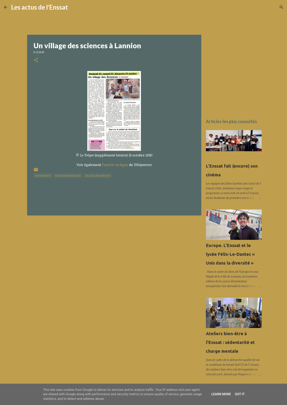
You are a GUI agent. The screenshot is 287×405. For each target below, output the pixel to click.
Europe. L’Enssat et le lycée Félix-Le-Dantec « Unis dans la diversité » (230, 254)
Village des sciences (97, 175)
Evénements (43, 175)
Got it (240, 394)
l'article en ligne (115, 165)
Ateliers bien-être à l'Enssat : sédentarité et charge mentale (230, 342)
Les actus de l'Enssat (39, 7)
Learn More (221, 394)
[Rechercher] (73, 7)
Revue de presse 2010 (68, 175)
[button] (35, 60)
